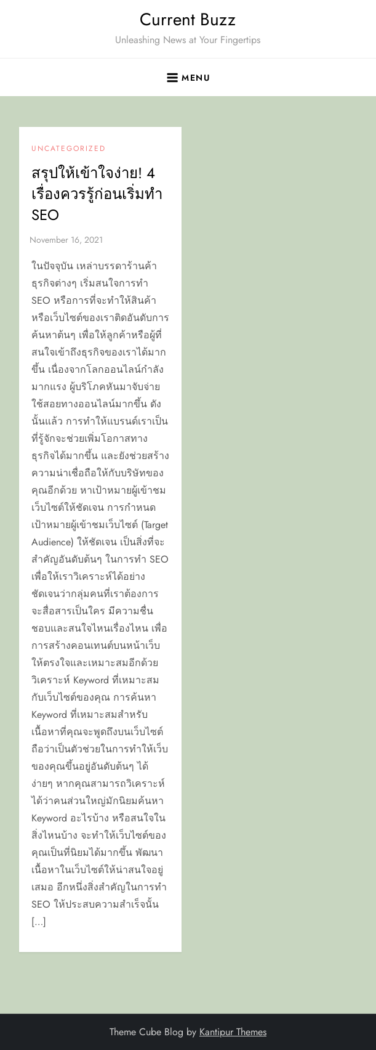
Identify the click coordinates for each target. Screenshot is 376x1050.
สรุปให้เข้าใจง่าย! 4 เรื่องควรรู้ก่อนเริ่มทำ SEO (96, 193)
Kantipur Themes (232, 1032)
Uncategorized (68, 149)
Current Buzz (188, 19)
